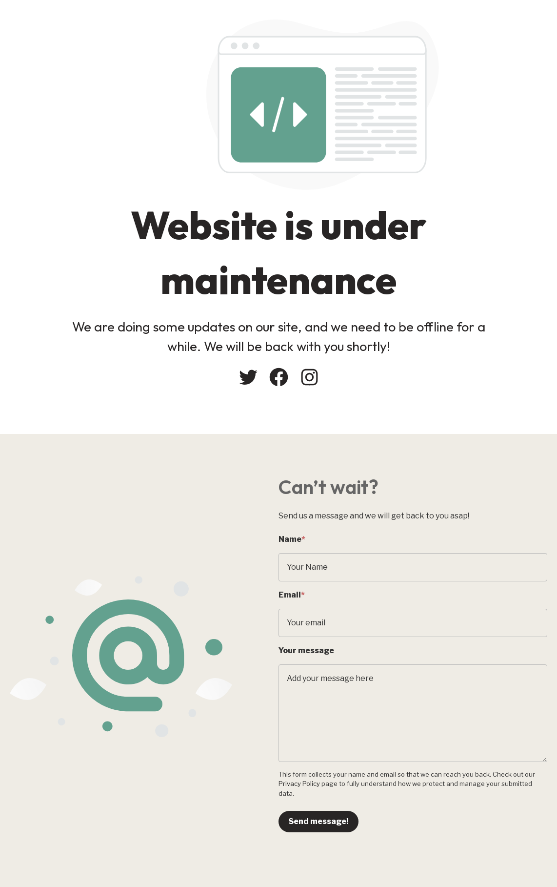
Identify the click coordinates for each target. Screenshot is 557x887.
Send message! (318, 821)
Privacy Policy (299, 783)
